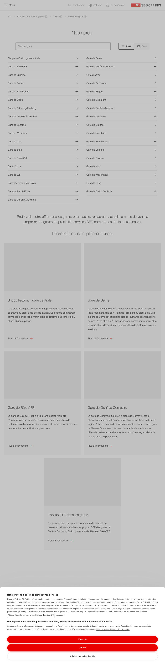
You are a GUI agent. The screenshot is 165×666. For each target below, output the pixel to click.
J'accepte (82, 644)
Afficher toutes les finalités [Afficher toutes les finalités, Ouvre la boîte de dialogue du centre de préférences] (82, 661)
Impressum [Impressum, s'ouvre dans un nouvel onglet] (60, 619)
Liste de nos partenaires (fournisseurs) (112, 634)
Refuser (82, 652)
